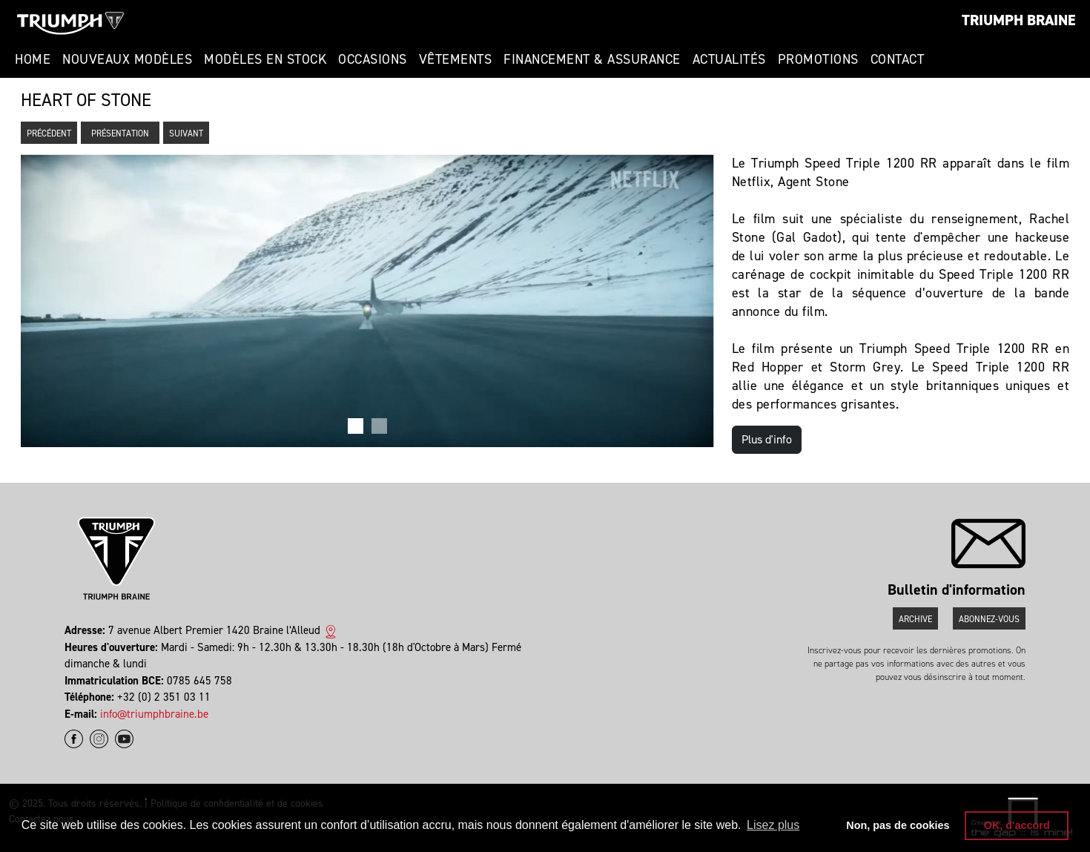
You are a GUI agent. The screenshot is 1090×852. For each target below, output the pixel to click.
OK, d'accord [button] (1017, 825)
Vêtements (455, 59)
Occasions (372, 59)
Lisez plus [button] (773, 825)
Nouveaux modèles (127, 59)
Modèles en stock (265, 59)
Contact (898, 59)
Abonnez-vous (989, 619)
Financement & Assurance (592, 59)
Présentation (120, 133)
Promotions (818, 59)
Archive (915, 619)
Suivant (186, 133)
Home (32, 59)
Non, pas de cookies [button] (897, 825)
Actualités (729, 59)
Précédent (49, 133)
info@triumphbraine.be (154, 714)
